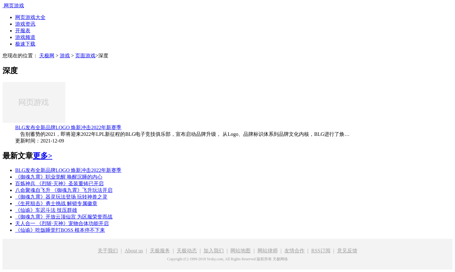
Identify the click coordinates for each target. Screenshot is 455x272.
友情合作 (294, 250)
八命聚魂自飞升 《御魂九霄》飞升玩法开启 (63, 190)
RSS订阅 (320, 250)
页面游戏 (85, 55)
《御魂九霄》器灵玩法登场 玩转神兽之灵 (61, 196)
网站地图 (240, 250)
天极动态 (187, 250)
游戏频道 (25, 37)
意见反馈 (347, 250)
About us (133, 250)
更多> (42, 156)
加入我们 (213, 250)
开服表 (22, 30)
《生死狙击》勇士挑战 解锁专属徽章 (56, 203)
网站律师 (268, 250)
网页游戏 (14, 5)
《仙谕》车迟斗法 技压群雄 (46, 210)
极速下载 (25, 44)
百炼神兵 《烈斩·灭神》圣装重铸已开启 (59, 183)
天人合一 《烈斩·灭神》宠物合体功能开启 (62, 223)
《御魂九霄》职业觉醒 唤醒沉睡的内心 (58, 177)
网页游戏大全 (30, 17)
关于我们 (108, 250)
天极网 (46, 55)
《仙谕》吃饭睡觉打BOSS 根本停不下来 (60, 230)
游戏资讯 (25, 24)
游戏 (65, 55)
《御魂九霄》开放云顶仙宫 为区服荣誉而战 (63, 216)
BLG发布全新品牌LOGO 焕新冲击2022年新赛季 (68, 127)
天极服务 (160, 250)
